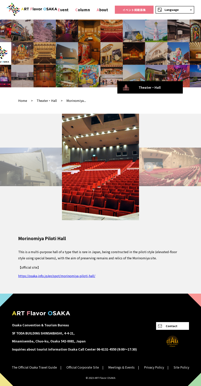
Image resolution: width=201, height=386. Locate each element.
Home (22, 100)
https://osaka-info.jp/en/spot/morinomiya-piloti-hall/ (56, 275)
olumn (82, 9)
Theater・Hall (47, 100)
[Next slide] (148, 166)
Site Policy (181, 367)
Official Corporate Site (82, 367)
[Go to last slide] (52, 166)
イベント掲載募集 (134, 10)
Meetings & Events (121, 367)
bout (102, 9)
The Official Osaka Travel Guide (34, 367)
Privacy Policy (154, 367)
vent (63, 9)
